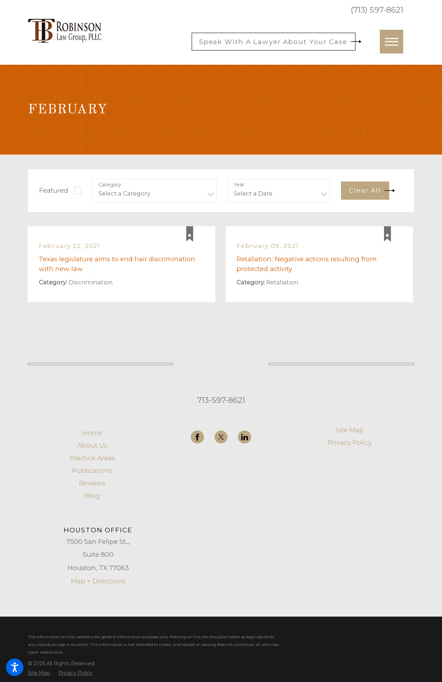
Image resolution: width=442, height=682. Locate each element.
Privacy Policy (350, 443)
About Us (92, 446)
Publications (92, 471)
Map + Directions (98, 581)
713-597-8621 (221, 400)
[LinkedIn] (244, 437)
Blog (92, 496)
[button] (14, 667)
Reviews (92, 483)
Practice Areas (92, 458)
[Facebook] (197, 437)
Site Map (350, 430)
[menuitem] (92, 433)
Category (110, 185)
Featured (53, 190)
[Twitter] (221, 437)
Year (239, 185)
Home (92, 433)
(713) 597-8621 (377, 10)
